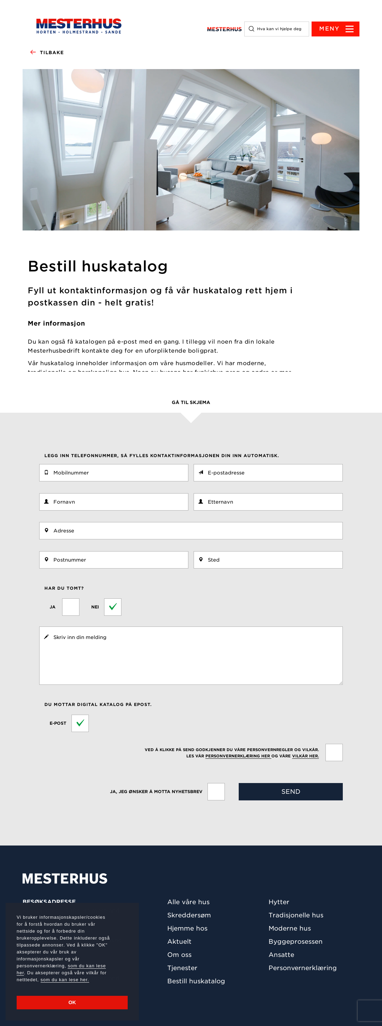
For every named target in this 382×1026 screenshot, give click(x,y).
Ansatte (281, 954)
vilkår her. (305, 756)
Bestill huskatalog (196, 981)
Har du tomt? (64, 588)
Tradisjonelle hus (296, 915)
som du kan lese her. (65, 979)
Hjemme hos (187, 928)
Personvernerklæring (303, 968)
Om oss (179, 954)
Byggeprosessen (296, 941)
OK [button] (72, 1002)
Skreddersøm (189, 915)
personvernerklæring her (238, 756)
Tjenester (182, 968)
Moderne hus (290, 928)
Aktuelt (179, 941)
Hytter (279, 902)
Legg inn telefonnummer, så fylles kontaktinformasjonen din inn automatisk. (161, 455)
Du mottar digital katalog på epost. (98, 704)
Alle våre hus (188, 902)
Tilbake (46, 53)
